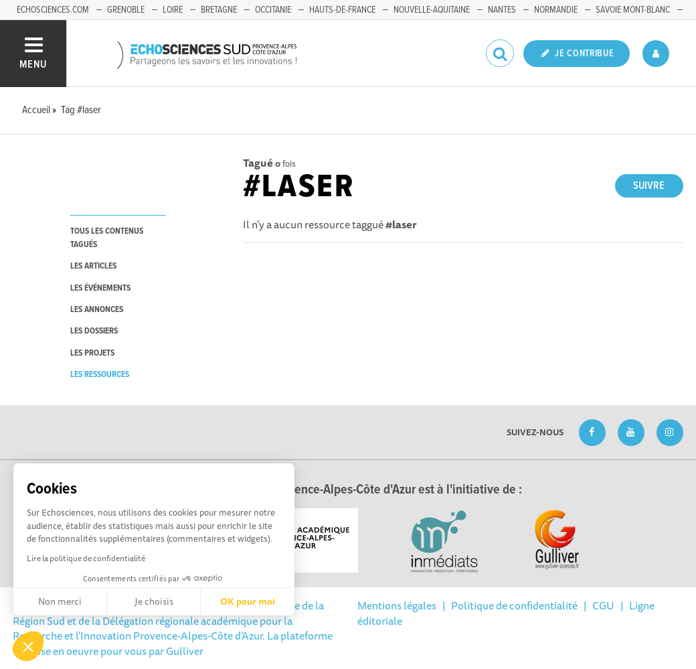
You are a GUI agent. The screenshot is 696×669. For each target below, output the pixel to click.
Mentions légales (396, 605)
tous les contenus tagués (106, 238)
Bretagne (219, 10)
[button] (28, 646)
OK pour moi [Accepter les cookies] (247, 601)
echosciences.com (53, 10)
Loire (173, 10)
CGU (603, 605)
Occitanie (273, 10)
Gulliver (184, 651)
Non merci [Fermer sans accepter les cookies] (60, 601)
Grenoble (126, 10)
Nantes (502, 10)
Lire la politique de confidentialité (86, 558)
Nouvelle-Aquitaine (432, 10)
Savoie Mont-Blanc (633, 10)
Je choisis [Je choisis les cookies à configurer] (154, 601)
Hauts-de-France (342, 10)
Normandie (556, 10)
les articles (93, 266)
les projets (92, 353)
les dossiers (94, 331)
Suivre (649, 186)
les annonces (96, 309)
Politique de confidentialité (514, 605)
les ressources (99, 374)
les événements (100, 288)
